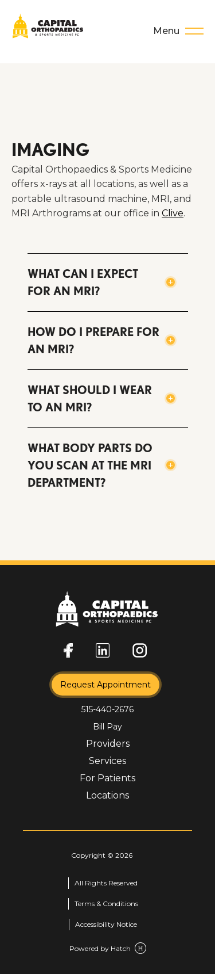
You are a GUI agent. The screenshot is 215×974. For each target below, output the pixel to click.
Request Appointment (105, 684)
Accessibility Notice (106, 924)
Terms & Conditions (106, 903)
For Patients (107, 778)
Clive (172, 213)
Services (107, 760)
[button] (108, 282)
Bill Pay (107, 726)
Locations (107, 795)
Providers (108, 743)
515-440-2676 (107, 709)
